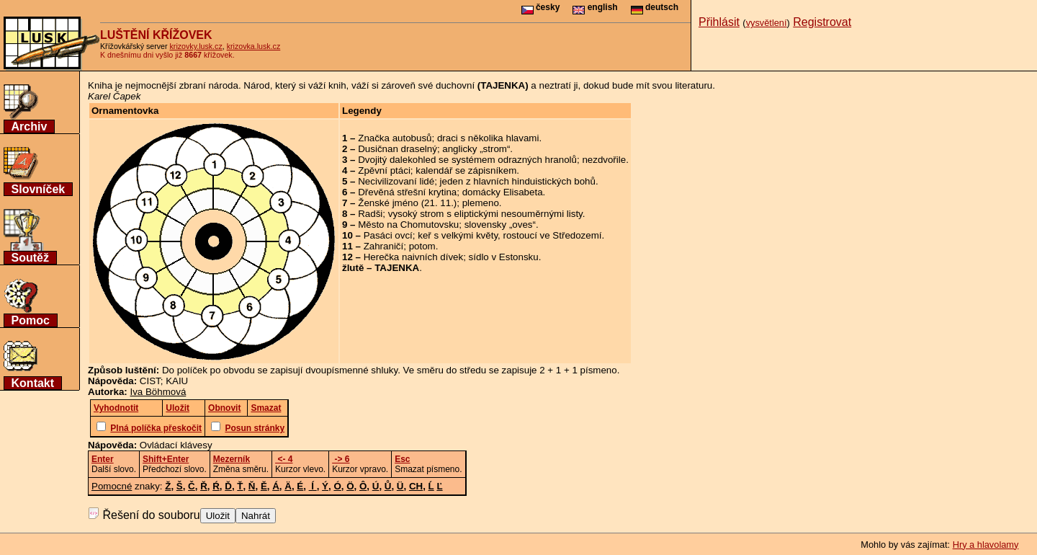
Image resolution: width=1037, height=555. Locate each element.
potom (422, 246)
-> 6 (340, 459)
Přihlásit (719, 22)
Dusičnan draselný (397, 148)
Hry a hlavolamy (986, 544)
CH (416, 486)
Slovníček (39, 189)
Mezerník (231, 459)
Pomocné (111, 486)
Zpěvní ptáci (384, 170)
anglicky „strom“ (476, 148)
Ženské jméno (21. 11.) (407, 202)
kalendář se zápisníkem (466, 170)
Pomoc (31, 320)
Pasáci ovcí (388, 235)
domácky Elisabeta (502, 192)
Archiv (30, 126)
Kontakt (33, 383)
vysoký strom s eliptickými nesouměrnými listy (485, 213)
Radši (370, 213)
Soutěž (30, 258)
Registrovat (822, 22)
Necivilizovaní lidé (396, 181)
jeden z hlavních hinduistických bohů (518, 181)
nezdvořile (604, 159)
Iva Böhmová (158, 391)
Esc (402, 459)
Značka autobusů (394, 138)
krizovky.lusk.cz (196, 46)
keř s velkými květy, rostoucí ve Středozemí (509, 235)
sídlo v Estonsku (504, 257)
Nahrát (255, 515)
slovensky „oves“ (500, 224)
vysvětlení (766, 22)
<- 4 (283, 459)
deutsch (654, 7)
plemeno (480, 202)
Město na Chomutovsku (408, 224)
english (595, 7)
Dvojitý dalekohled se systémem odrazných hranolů (467, 159)
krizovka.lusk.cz (254, 46)
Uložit (218, 515)
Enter (102, 459)
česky (540, 7)
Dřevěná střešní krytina (407, 192)
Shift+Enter (166, 459)
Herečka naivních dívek (414, 257)
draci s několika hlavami (488, 138)
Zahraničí (384, 246)
